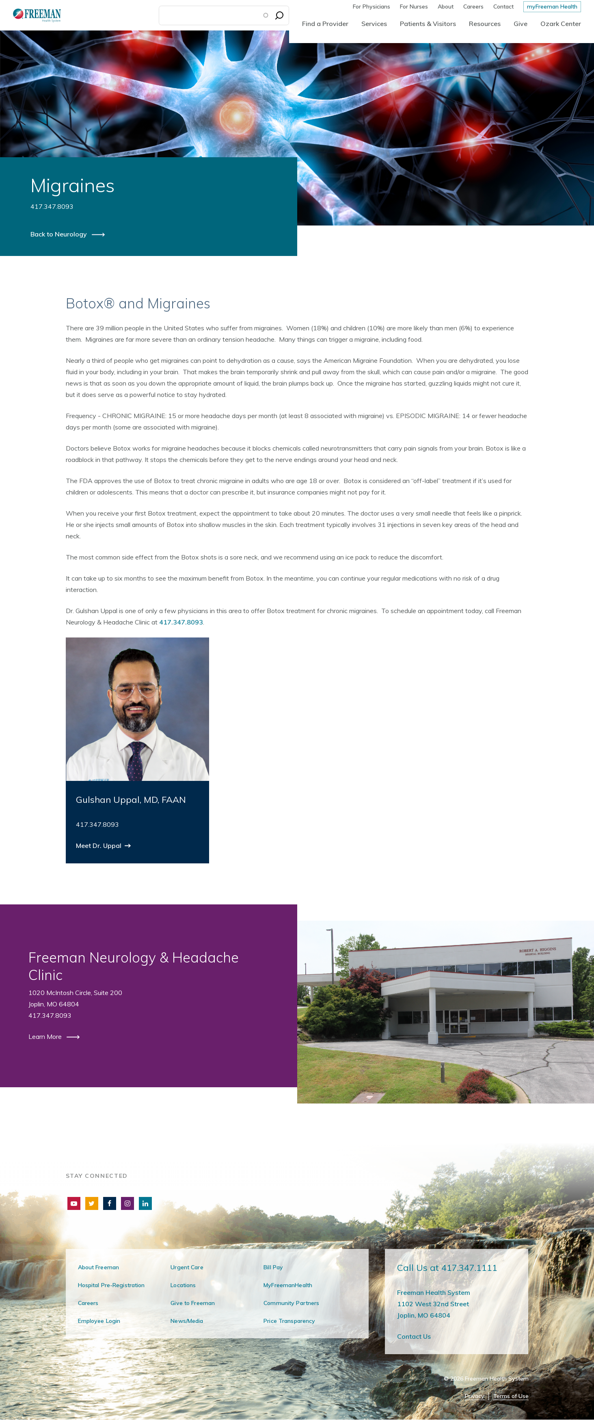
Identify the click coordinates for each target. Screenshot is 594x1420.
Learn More (45, 1036)
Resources (485, 24)
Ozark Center (560, 24)
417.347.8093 (181, 622)
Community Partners (291, 1303)
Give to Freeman (193, 1303)
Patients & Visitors (428, 24)
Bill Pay (273, 1267)
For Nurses (414, 6)
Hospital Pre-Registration (111, 1285)
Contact (503, 6)
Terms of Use (511, 1396)
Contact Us (414, 1336)
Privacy (474, 1396)
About (446, 6)
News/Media (187, 1321)
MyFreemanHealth (288, 1285)
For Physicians (371, 6)
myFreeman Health (552, 6)
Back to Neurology (59, 234)
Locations (183, 1285)
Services (374, 24)
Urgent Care (187, 1267)
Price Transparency (289, 1321)
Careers (473, 6)
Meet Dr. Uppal (99, 845)
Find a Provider (325, 24)
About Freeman (98, 1267)
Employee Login (99, 1321)
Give (520, 24)
